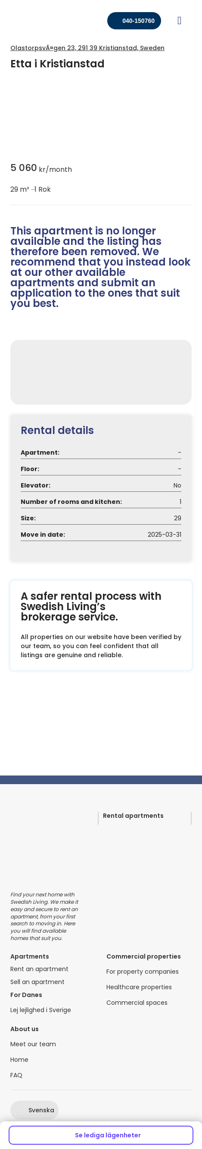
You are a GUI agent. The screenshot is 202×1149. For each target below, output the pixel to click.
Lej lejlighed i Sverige (40, 1010)
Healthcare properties (139, 987)
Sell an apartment (37, 982)
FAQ (16, 1075)
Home (19, 1060)
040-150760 (138, 21)
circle (32, 189)
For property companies (142, 972)
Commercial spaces (137, 1003)
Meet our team (33, 1044)
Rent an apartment (39, 969)
